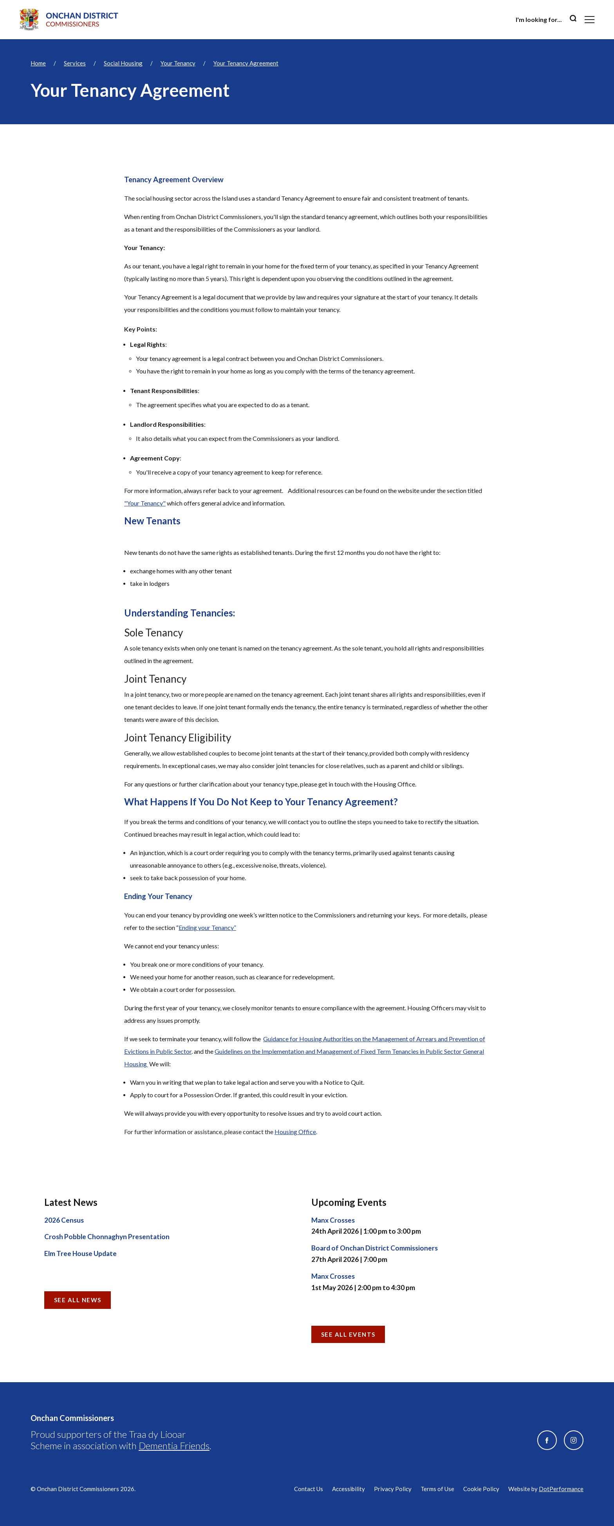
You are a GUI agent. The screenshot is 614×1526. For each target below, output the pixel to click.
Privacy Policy (393, 1488)
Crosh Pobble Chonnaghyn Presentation (107, 1236)
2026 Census (64, 1220)
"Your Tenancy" (145, 503)
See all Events (348, 1334)
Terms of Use (437, 1488)
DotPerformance (561, 1488)
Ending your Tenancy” (207, 927)
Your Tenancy (178, 63)
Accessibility (348, 1488)
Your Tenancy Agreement (245, 63)
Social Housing (123, 63)
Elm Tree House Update (80, 1253)
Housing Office (295, 1131)
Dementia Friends (174, 1445)
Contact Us (308, 1488)
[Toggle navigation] (589, 19)
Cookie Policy (481, 1488)
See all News (77, 1299)
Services (75, 63)
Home (38, 63)
